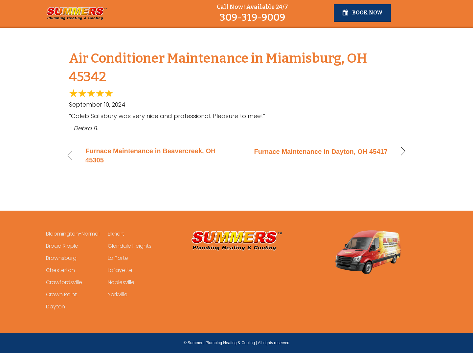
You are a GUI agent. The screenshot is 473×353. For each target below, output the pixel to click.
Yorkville (117, 294)
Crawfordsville (64, 282)
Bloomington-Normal (73, 234)
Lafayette (120, 270)
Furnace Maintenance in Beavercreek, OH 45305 (150, 155)
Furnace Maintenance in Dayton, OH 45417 (321, 151)
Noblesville (121, 282)
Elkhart (116, 234)
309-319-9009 (252, 17)
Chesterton (60, 270)
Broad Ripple (62, 246)
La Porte (118, 258)
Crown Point (61, 294)
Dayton (55, 306)
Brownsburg (61, 258)
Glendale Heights (129, 246)
